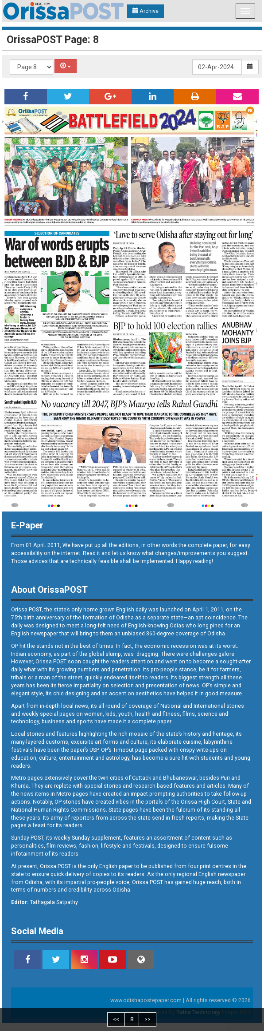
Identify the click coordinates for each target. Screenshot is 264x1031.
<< (116, 1019)
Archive (145, 11)
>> (147, 1019)
